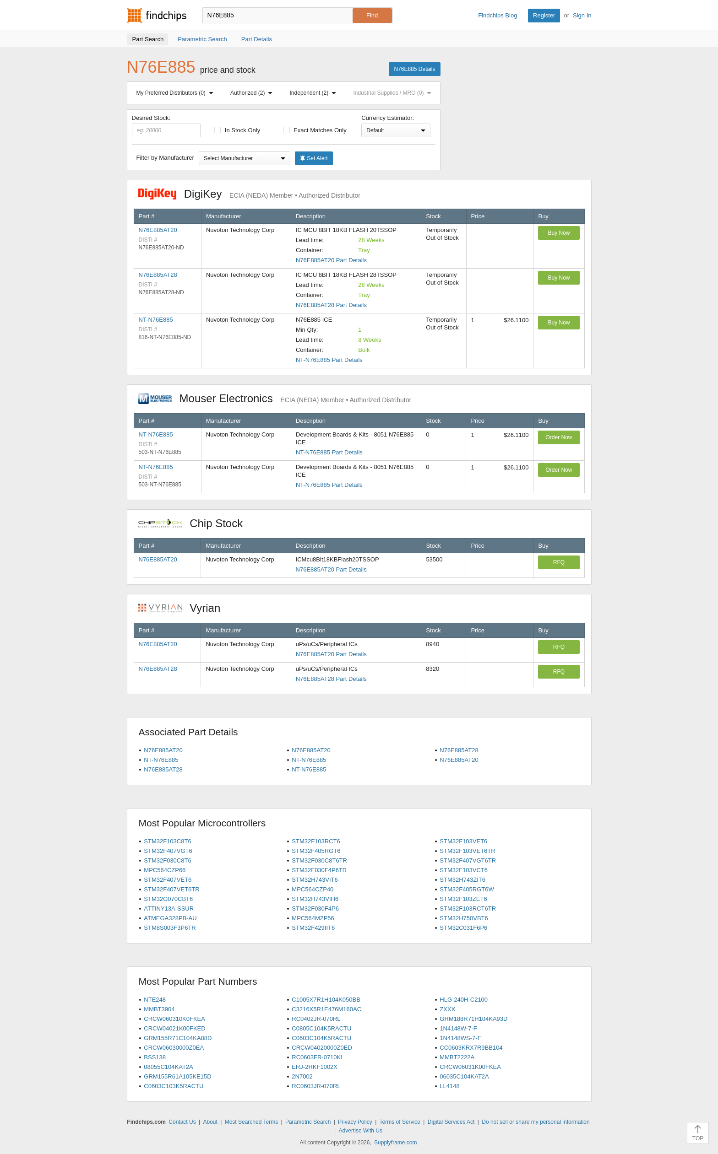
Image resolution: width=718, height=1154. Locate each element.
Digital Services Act (451, 1122)
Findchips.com (156, 15)
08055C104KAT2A (168, 1066)
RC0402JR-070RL (316, 1018)
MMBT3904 (159, 1009)
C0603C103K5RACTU (173, 1086)
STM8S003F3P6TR (170, 927)
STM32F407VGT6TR (468, 860)
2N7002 (302, 1076)
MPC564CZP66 (164, 870)
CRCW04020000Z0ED (322, 1047)
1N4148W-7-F (458, 1028)
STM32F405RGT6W (467, 889)
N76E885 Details (414, 69)
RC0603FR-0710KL (318, 1057)
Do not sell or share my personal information (535, 1122)
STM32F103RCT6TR (468, 908)
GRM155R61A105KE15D (177, 1076)
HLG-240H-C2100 (464, 999)
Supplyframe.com (395, 1142)
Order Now (558, 437)
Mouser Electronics (275, 398)
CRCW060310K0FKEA (174, 1018)
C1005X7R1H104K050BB (326, 999)
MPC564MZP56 (313, 918)
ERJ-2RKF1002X (314, 1066)
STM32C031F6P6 (463, 927)
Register (544, 15)
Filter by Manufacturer (165, 157)
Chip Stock (195, 523)
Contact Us (182, 1122)
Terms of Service (400, 1122)
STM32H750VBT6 (464, 918)
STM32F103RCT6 (316, 841)
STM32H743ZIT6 (462, 879)
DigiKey (249, 194)
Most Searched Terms (251, 1122)
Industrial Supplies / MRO (394, 92)
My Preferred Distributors (176, 92)
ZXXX (447, 1009)
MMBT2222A (457, 1057)
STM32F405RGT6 (316, 850)
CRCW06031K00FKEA (470, 1066)
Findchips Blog (497, 15)
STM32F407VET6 (167, 879)
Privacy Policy (355, 1122)
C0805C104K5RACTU (321, 1028)
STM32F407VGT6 (168, 850)
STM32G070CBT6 (168, 898)
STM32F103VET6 (463, 841)
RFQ (559, 562)
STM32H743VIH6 (315, 898)
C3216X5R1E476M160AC (326, 1009)
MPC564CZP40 (312, 889)
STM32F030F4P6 (315, 908)
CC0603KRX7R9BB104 (471, 1047)
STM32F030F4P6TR (319, 870)
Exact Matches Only (315, 130)
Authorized (253, 92)
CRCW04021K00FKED (174, 1028)
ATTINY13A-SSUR (169, 908)
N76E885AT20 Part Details (331, 260)
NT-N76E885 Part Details (329, 359)
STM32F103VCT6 (464, 870)
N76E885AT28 (158, 274)
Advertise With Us (360, 1130)
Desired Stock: (166, 125)
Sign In (582, 15)
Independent (315, 92)
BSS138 (155, 1057)
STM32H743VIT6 (314, 879)
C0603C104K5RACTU (321, 1038)
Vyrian (184, 608)
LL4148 (449, 1086)
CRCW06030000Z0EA (174, 1047)
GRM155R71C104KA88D (178, 1038)
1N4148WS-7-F (460, 1038)
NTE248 (155, 999)
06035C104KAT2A (464, 1076)
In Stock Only (237, 130)
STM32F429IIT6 (313, 927)
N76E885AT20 (158, 229)
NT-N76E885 (156, 319)
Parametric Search (308, 1122)
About (210, 1122)
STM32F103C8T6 (167, 841)
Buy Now (559, 233)
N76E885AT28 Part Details (331, 305)
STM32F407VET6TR (171, 889)
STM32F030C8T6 (167, 860)
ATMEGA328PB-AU (170, 918)
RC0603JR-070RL (316, 1086)
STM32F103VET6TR (467, 850)
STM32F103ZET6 (463, 898)
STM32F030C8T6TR (319, 860)
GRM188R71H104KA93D (473, 1018)
